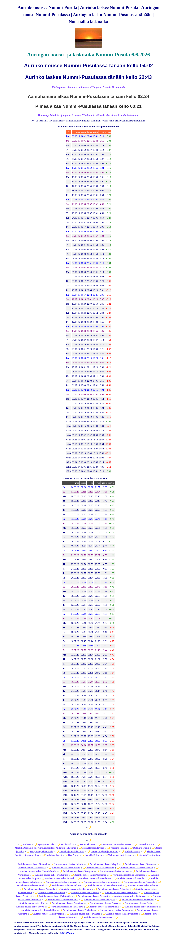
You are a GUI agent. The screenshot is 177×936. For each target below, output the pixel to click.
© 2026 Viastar (67, 933)
